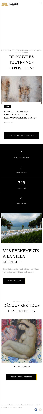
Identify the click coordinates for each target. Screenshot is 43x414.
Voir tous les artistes (21, 377)
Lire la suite (9, 122)
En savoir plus (14, 281)
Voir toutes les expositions (21, 135)
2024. (20, 407)
